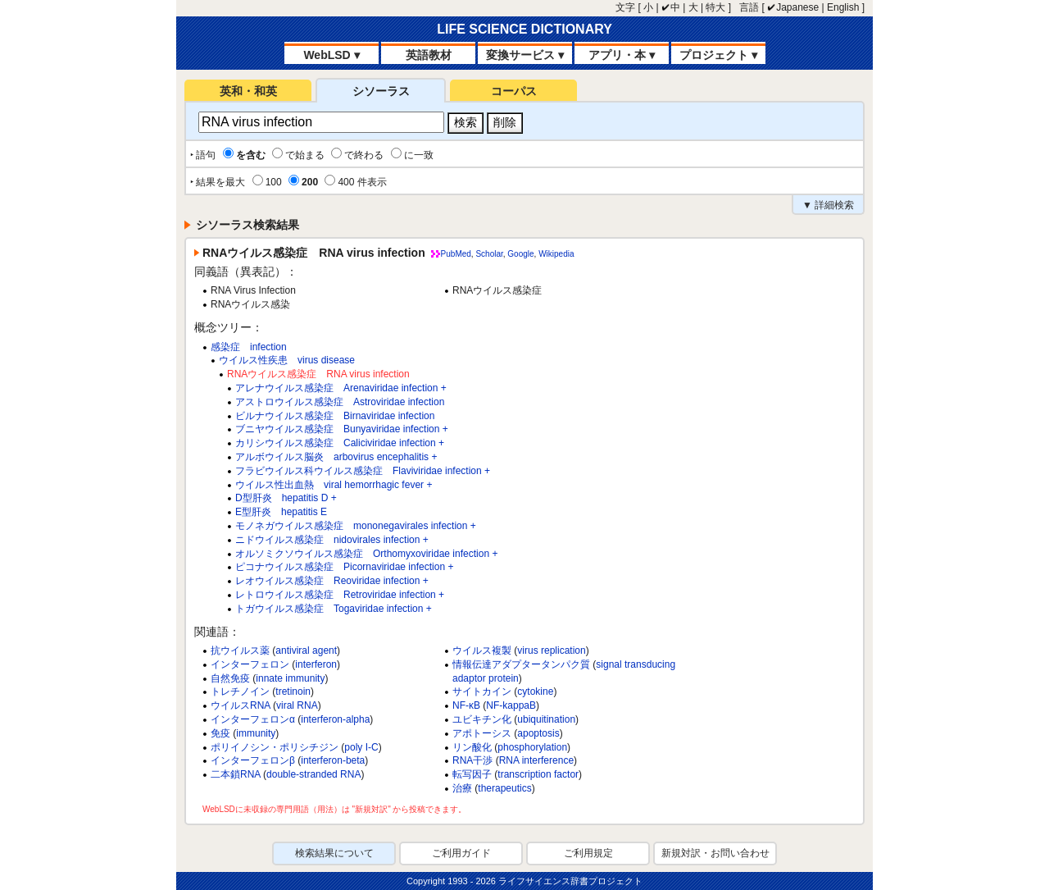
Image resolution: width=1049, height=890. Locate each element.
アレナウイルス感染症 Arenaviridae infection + (341, 388)
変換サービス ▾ (525, 55)
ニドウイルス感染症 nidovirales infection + (332, 539)
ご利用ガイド (461, 853)
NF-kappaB (511, 705)
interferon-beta (333, 760)
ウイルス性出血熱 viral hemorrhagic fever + (333, 485)
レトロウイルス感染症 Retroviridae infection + (339, 594)
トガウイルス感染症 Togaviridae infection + (333, 608)
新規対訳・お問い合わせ (715, 853)
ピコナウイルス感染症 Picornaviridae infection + (344, 567)
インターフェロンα (253, 719)
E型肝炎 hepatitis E (281, 512)
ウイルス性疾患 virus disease (287, 360)
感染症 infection (249, 347)
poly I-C (361, 747)
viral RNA (297, 705)
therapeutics (504, 788)
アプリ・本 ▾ (621, 55)
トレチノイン (240, 691)
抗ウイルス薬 (240, 650)
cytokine (535, 691)
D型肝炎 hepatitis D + (286, 498)
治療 (462, 788)
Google (520, 253)
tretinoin (293, 691)
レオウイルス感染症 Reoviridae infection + (332, 580)
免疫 (220, 733)
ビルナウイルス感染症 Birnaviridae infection (334, 416)
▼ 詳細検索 (828, 205)
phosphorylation (532, 747)
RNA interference (536, 760)
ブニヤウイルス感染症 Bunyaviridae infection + (341, 429)
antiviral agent (306, 650)
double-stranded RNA (313, 774)
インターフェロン (250, 664)
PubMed (456, 253)
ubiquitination (546, 719)
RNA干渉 (472, 760)
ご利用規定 (588, 853)
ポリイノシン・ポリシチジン (274, 747)
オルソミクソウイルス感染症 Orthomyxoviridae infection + (366, 553)
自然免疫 (230, 678)
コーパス (514, 91)
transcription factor (538, 774)
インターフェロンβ (253, 760)
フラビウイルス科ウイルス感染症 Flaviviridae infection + (362, 471)
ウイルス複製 (481, 650)
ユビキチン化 (481, 719)
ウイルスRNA (240, 705)
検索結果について (334, 853)
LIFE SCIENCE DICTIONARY (524, 29)
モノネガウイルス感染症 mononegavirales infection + (355, 526)
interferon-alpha (335, 719)
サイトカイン (481, 691)
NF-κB (466, 705)
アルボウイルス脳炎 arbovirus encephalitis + (336, 457)
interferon (316, 664)
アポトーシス (481, 733)
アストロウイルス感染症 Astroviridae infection (339, 402)
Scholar (488, 253)
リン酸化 (472, 747)
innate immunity (290, 678)
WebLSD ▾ (331, 55)
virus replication (551, 650)
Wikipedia (556, 253)
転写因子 (472, 774)
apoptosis (538, 733)
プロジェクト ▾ (718, 55)
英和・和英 (248, 91)
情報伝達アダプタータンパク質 (521, 664)
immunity (255, 733)
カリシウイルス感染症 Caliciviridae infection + (339, 443)
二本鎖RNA (236, 774)
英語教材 (429, 55)
